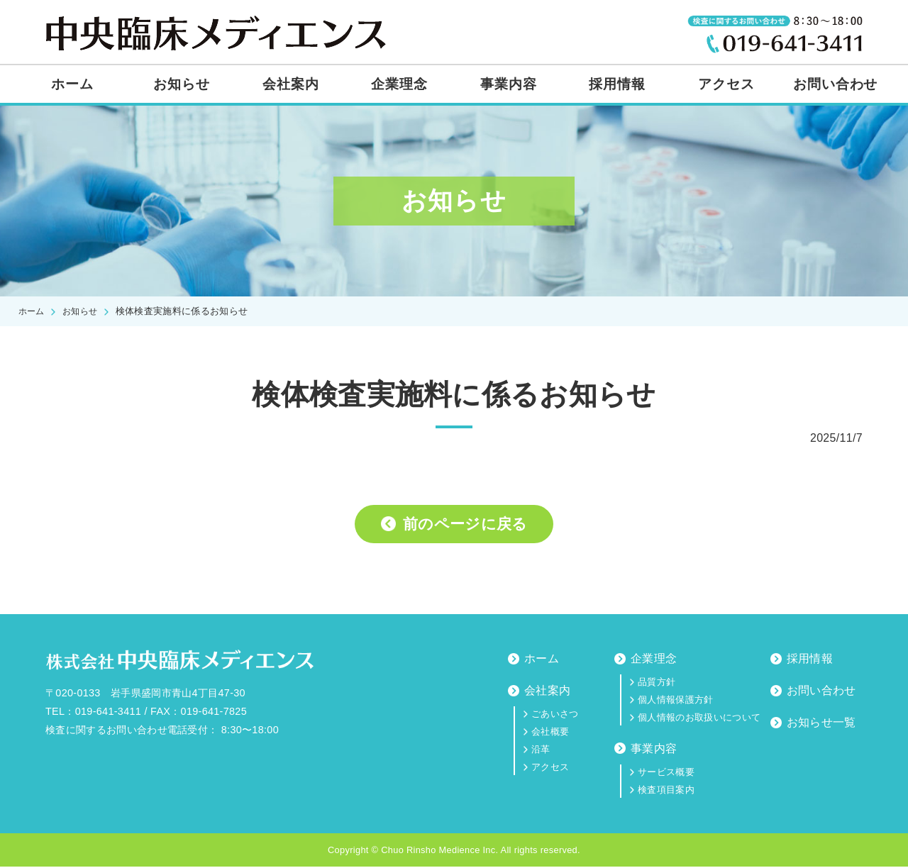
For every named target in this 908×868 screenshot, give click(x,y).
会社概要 (550, 733)
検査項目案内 (666, 791)
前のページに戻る (466, 524)
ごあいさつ (555, 715)
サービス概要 (666, 773)
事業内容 (508, 84)
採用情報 (617, 84)
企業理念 (399, 84)
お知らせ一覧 (821, 724)
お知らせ (181, 84)
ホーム (72, 84)
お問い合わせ (835, 84)
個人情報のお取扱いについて (699, 718)
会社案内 (290, 84)
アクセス (726, 84)
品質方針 (656, 683)
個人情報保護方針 (676, 701)
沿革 (540, 750)
